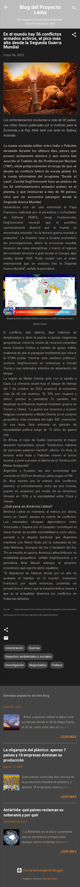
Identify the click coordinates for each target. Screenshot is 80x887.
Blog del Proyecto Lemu (40, 9)
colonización (14, 648)
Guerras (34, 648)
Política (57, 665)
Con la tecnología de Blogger (40, 870)
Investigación (14, 665)
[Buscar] (74, 8)
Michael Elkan (50, 878)
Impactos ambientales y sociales (28, 656)
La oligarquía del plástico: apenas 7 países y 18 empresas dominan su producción (34, 755)
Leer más (69, 737)
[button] (74, 35)
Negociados (37, 665)
